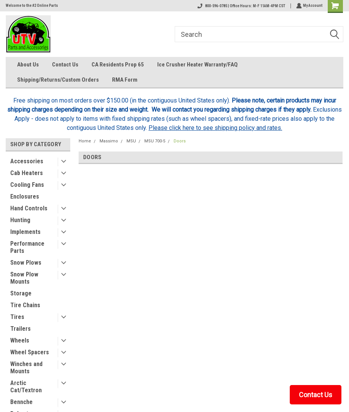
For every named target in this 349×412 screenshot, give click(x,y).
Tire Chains (25, 305)
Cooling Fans (27, 184)
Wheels (19, 340)
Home (85, 141)
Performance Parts (27, 247)
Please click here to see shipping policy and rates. (215, 127)
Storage (21, 293)
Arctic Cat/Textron (26, 386)
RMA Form (124, 79)
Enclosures (24, 196)
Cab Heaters (26, 173)
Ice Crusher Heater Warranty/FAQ (197, 64)
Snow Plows (25, 262)
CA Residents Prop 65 (118, 64)
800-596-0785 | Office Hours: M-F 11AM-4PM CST (240, 5)
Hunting (20, 220)
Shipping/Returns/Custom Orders (58, 79)
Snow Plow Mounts (24, 278)
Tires (17, 316)
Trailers (20, 328)
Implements (25, 231)
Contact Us (65, 64)
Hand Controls (28, 208)
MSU (131, 141)
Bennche (21, 402)
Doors (180, 141)
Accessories (26, 161)
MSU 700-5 (154, 141)
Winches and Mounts (26, 367)
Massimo (108, 141)
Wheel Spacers (29, 352)
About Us (28, 64)
